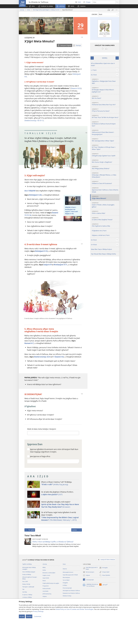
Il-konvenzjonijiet (67, 588)
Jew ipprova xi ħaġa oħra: (40, 456)
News (64, 564)
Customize (37, 616)
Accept (22, 616)
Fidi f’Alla (24, 592)
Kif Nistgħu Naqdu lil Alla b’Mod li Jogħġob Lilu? (105, 90)
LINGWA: (94, 14)
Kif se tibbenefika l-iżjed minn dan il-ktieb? (103, 64)
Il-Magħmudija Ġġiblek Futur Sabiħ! (105, 155)
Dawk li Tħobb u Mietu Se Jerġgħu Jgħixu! (105, 205)
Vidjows (45, 596)
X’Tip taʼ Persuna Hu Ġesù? (105, 110)
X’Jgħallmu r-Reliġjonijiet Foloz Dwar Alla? (105, 81)
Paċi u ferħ (25, 581)
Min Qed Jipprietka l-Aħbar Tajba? (105, 140)
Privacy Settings (38, 611)
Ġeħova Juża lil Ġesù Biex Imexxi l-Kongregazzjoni (105, 132)
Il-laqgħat (65, 582)
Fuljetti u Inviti (46, 575)
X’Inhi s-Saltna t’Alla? (105, 212)
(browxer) (60, 505)
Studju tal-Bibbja (26, 574)
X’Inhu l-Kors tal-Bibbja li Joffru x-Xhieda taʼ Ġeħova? (52, 541)
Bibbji (44, 567)
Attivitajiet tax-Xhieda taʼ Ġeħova (71, 590)
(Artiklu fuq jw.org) (54, 484)
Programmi (46, 586)
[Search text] (104, 2)
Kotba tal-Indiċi (47, 588)
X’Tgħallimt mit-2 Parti (99, 231)
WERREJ (104, 58)
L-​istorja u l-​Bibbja (27, 597)
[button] (45, 6)
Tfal (23, 589)
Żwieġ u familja (26, 584)
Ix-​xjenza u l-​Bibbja (27, 594)
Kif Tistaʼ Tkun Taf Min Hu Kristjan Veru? (105, 116)
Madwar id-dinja (67, 596)
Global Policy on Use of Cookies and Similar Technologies (74, 609)
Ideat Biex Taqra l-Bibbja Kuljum (101, 249)
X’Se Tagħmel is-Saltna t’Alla (105, 225)
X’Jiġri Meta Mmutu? (105, 197)
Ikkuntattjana (66, 577)
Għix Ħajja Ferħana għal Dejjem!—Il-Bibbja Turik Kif (46, 10)
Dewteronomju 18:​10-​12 (34, 120)
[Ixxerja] (112, 10)
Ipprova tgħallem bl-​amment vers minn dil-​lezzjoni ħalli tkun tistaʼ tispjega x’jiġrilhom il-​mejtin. (54, 450)
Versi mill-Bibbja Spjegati (28, 572)
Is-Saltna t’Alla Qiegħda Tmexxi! (105, 219)
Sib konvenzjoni (88, 572)
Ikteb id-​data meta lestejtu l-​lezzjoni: (41, 429)
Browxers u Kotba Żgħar (49, 572)
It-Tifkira (65, 585)
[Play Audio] (108, 10)
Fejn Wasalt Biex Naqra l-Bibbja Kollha (103, 254)
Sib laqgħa (103, 568)
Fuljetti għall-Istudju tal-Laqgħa (51, 583)
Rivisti (44, 580)
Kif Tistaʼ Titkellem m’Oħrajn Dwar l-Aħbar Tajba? (105, 147)
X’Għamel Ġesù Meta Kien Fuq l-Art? (105, 104)
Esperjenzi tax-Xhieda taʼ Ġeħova (71, 593)
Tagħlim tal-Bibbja (27, 564)
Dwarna (65, 569)
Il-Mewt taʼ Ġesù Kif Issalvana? (105, 182)
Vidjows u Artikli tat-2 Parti (100, 235)
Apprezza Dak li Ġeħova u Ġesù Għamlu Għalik (105, 190)
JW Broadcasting (47, 594)
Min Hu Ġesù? (105, 97)
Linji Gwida (45, 591)
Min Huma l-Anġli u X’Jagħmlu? (105, 161)
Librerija (22, 10)
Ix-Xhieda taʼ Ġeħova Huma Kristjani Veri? (105, 124)
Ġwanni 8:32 (76, 88)
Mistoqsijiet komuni (68, 572)
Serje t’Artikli (46, 578)
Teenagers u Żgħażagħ (28, 587)
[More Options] (116, 10)
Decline (29, 616)
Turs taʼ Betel (66, 580)
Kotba (28, 10)
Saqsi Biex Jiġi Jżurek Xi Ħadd (70, 575)
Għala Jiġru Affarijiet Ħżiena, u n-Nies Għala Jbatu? (105, 175)
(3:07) (51, 494)
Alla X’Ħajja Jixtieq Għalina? (105, 167)
